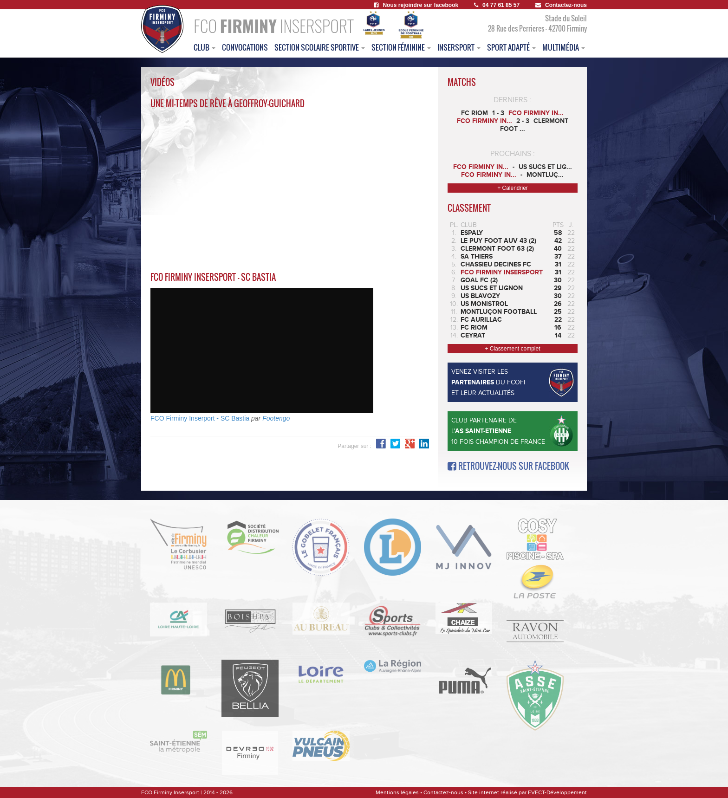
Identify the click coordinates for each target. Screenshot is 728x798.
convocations (245, 47)
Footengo (276, 418)
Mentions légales (397, 792)
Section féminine (401, 47)
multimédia (563, 47)
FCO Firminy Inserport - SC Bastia (199, 418)
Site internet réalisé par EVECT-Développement (527, 792)
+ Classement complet (512, 348)
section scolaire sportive (319, 47)
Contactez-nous (561, 5)
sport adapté (511, 47)
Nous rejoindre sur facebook (416, 5)
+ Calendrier (512, 188)
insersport (459, 47)
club (204, 47)
